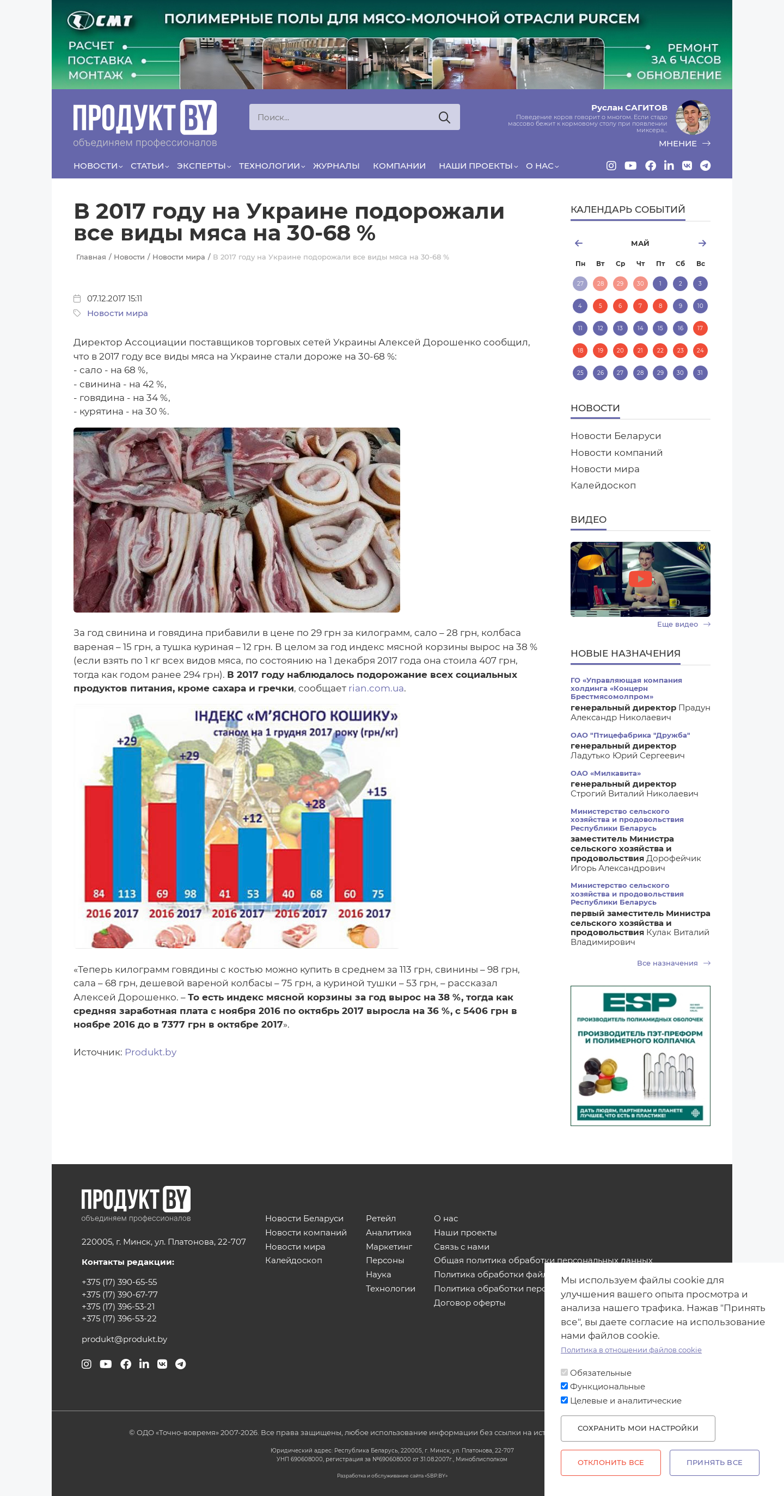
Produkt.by (150, 1052)
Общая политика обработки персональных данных (543, 1260)
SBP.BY (436, 1476)
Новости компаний (617, 452)
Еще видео (683, 624)
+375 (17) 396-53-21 (118, 1307)
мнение (684, 144)
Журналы (336, 166)
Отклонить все (611, 1462)
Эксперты (201, 166)
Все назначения (673, 963)
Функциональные (607, 1387)
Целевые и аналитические (626, 1401)
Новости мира (117, 313)
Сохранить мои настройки (638, 1428)
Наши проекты (476, 166)
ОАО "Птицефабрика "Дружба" (630, 735)
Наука (378, 1274)
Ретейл (381, 1218)
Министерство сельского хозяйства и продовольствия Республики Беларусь (627, 819)
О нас (540, 166)
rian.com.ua (376, 688)
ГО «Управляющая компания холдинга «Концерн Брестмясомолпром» (626, 688)
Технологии (269, 166)
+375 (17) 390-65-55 (119, 1282)
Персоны (385, 1260)
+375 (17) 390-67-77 (120, 1295)
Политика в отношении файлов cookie (631, 1350)
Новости (96, 166)
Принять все (715, 1462)
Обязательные (601, 1373)
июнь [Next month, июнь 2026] (687, 243)
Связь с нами (461, 1247)
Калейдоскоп (603, 485)
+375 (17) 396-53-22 (119, 1319)
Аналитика (389, 1233)
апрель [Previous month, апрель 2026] (593, 243)
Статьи (147, 166)
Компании (399, 166)
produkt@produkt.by (124, 1339)
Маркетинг (389, 1247)
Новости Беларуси (616, 435)
